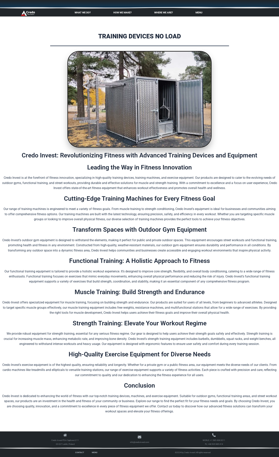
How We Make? (123, 13)
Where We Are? (164, 13)
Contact (79, 452)
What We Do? (84, 13)
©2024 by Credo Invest (185, 452)
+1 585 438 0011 (217, 440)
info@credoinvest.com (139, 442)
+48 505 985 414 (215, 444)
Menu (199, 13)
